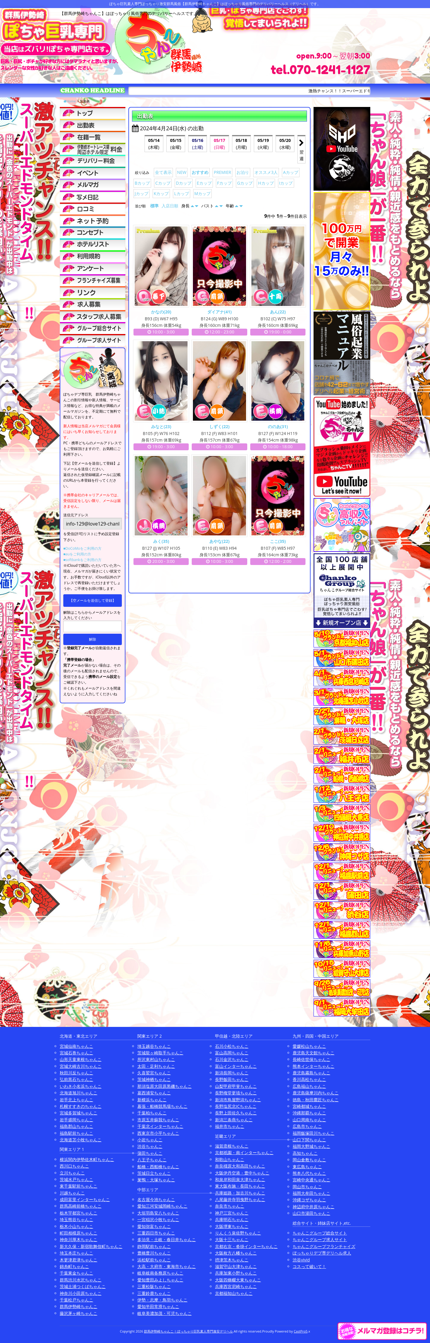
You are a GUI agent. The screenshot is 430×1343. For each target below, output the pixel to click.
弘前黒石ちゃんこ (76, 1079)
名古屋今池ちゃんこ (156, 1199)
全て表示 (163, 172)
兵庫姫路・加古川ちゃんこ (240, 1193)
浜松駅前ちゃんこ (154, 1260)
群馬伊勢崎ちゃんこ (78, 1306)
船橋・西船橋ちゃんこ (158, 1166)
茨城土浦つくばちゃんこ (83, 1286)
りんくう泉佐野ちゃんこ (238, 1233)
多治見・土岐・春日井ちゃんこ (166, 1239)
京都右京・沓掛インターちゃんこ (246, 1246)
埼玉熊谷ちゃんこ (76, 1219)
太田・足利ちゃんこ (156, 1066)
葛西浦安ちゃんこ (154, 1093)
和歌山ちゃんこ (229, 1159)
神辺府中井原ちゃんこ (313, 1206)
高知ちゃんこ (305, 1153)
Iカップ (286, 183)
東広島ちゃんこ (307, 1166)
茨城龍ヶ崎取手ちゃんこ (160, 1053)
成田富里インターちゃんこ (85, 1199)
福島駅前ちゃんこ (76, 1133)
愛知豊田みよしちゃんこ (160, 1280)
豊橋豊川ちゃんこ (154, 1253)
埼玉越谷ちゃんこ (154, 1046)
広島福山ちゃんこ (309, 1086)
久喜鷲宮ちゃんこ (154, 1073)
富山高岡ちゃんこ (231, 1053)
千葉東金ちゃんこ (76, 1273)
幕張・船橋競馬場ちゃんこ (162, 1106)
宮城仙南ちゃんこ (76, 1046)
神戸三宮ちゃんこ (231, 1213)
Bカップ (142, 183)
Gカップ (245, 183)
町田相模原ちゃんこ (78, 1233)
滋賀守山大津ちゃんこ (236, 1266)
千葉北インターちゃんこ (160, 1126)
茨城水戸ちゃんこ (76, 1179)
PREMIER (222, 172)
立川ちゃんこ (72, 1173)
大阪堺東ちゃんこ (231, 1226)
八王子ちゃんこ (152, 1160)
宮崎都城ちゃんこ (309, 1106)
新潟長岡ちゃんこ (231, 1073)
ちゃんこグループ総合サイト (320, 1233)
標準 (154, 206)
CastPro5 (301, 1331)
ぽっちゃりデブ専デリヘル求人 (322, 1253)
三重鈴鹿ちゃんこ (154, 1293)
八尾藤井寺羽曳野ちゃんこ (240, 1199)
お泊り (242, 172)
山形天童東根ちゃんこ (81, 1059)
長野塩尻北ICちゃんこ (236, 1106)
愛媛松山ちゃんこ (309, 1046)
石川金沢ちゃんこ (231, 1059)
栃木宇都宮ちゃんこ (78, 1213)
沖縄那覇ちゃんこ (309, 1113)
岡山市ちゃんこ (307, 1186)
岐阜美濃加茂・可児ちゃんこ (164, 1313)
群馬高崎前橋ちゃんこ (81, 1206)
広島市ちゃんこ (307, 1126)
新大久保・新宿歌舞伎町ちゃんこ (91, 1246)
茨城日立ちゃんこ (154, 1173)
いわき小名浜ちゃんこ (81, 1086)
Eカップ (204, 183)
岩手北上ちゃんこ (76, 1099)
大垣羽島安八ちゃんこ (158, 1213)
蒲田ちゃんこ (149, 1153)
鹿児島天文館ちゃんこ (313, 1053)
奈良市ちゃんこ (229, 1206)
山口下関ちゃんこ (309, 1140)
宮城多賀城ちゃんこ (78, 1113)
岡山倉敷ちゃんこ (309, 1160)
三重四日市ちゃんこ (156, 1233)
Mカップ (202, 193)
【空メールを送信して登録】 (92, 600)
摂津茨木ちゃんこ (231, 1260)
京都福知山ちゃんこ (234, 1293)
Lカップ (181, 193)
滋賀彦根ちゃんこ (231, 1146)
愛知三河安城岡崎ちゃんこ (162, 1206)
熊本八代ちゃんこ (309, 1173)
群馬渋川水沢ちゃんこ (81, 1280)
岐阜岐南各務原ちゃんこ (160, 1273)
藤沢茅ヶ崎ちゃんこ (78, 1313)
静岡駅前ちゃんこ (154, 1246)
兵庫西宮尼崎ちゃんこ (236, 1286)
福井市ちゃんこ (229, 1126)
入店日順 (170, 206)
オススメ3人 (266, 172)
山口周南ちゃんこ (309, 1120)
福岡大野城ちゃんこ (311, 1146)
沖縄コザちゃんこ (309, 1200)
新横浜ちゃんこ (152, 1099)
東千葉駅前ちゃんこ (78, 1186)
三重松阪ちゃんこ (154, 1286)
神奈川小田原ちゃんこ (81, 1293)
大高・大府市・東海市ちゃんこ (166, 1266)
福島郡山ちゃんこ (76, 1126)
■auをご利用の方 (77, 554)
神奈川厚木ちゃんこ (78, 1239)
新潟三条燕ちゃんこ (234, 1120)
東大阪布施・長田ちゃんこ (240, 1186)
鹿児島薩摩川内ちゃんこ (316, 1093)
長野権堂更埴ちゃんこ (236, 1093)
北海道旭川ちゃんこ (78, 1093)
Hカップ (266, 183)
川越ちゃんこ (72, 1193)
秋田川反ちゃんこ (76, 1073)
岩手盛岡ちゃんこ (76, 1120)
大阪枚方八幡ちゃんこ (236, 1253)
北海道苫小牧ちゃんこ (81, 1140)
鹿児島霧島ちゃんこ (311, 1073)
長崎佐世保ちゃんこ (311, 1059)
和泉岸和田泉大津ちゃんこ (240, 1179)
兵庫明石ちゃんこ (231, 1219)
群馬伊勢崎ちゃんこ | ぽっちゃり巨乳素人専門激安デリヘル (188, 1331)
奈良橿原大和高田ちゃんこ (240, 1166)
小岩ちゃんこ (149, 1140)
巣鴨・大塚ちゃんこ (156, 1180)
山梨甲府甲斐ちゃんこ (236, 1086)
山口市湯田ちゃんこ (311, 1213)
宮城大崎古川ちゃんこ (81, 1066)
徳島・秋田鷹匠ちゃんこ (316, 1099)
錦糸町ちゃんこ (74, 1266)
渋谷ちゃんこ (149, 1146)
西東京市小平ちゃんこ (158, 1133)
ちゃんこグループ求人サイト (320, 1239)
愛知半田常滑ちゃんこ (158, 1306)
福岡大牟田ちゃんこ (311, 1193)
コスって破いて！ (309, 1266)
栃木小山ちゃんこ (76, 1226)
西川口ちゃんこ (74, 1166)
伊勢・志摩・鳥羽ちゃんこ (162, 1300)
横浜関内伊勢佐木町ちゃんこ (87, 1159)
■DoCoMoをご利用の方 (82, 548)
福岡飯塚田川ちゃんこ (313, 1133)
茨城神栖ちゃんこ (154, 1079)
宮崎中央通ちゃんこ (311, 1180)
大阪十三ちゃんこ (231, 1239)
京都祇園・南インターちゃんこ (244, 1152)
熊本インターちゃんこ (313, 1066)
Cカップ (163, 183)
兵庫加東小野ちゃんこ (236, 1273)
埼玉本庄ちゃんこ (76, 1253)
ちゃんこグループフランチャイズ (324, 1246)
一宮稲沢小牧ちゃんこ (158, 1219)
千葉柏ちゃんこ (152, 1113)
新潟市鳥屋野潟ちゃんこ (238, 1099)
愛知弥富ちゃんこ (154, 1226)
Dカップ (183, 183)
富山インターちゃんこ (236, 1066)
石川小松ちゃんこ (231, 1046)
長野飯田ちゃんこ (231, 1079)
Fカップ (224, 183)
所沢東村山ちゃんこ (156, 1059)
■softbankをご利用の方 (82, 559)
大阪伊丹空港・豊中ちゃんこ (242, 1173)
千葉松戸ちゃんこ (76, 1300)
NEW (181, 172)
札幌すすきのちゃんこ (81, 1106)
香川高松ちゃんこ (309, 1079)
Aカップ (290, 172)
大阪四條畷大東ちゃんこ (238, 1280)
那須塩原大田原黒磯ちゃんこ (164, 1086)
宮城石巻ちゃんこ (76, 1053)
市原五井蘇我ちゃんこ (158, 1120)
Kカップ (161, 193)
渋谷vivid (301, 1260)
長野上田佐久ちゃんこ (236, 1113)
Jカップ (141, 193)
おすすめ (200, 172)
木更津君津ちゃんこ (78, 1260)
